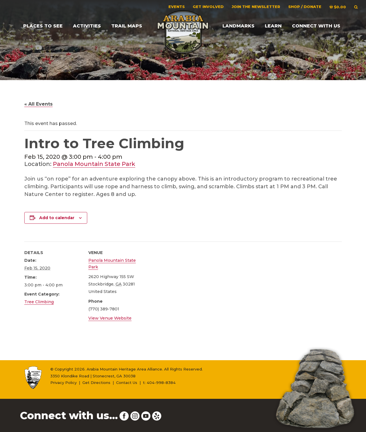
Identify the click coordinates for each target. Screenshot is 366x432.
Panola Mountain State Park (94, 163)
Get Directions (96, 382)
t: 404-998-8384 (159, 382)
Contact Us (126, 382)
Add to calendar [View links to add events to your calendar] (56, 217)
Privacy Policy (63, 382)
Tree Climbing (39, 301)
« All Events (38, 104)
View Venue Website (110, 318)
